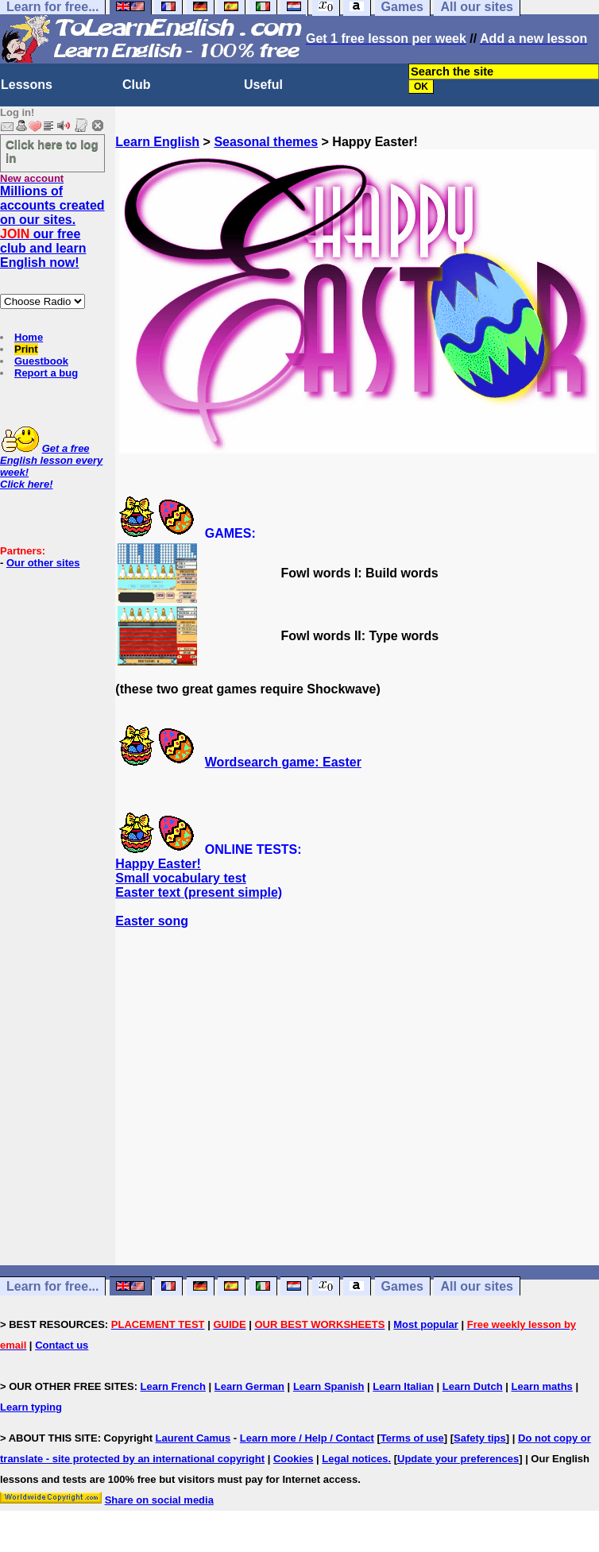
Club (136, 84)
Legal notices (355, 1459)
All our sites (476, 1286)
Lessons (26, 84)
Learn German (249, 1386)
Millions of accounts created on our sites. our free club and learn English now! (52, 226)
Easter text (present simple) (198, 892)
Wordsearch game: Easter (283, 762)
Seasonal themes (266, 142)
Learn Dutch (472, 1386)
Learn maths (542, 1386)
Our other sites (42, 563)
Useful (263, 84)
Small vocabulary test (180, 878)
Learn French (173, 1386)
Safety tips (480, 1438)
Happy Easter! (158, 864)
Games (402, 1286)
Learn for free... (52, 1286)
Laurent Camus (193, 1438)
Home (28, 337)
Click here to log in (52, 150)
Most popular (425, 1324)
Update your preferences (458, 1459)
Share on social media (159, 1500)
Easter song (151, 921)
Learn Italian (403, 1386)
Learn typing (31, 1407)
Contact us (61, 1345)
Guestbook (41, 361)
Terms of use (412, 1438)
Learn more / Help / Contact (307, 1438)
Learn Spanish (329, 1386)
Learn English (157, 142)
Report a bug (46, 373)
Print (26, 349)
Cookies (293, 1459)
